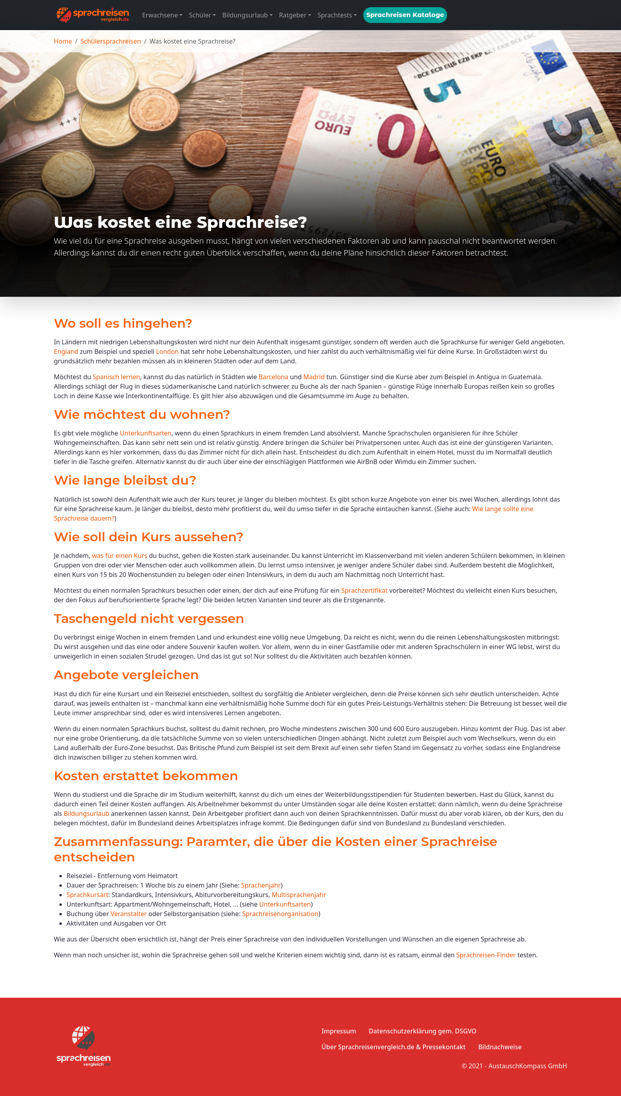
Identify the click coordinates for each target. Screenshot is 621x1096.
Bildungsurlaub (86, 813)
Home (63, 41)
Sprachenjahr (261, 885)
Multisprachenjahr (299, 894)
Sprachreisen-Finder (486, 955)
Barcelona (273, 376)
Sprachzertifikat (364, 590)
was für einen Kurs (119, 555)
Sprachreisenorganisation (280, 913)
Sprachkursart (88, 894)
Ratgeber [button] (293, 15)
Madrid (314, 376)
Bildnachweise (500, 1047)
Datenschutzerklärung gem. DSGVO (422, 1031)
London (167, 351)
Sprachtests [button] (335, 15)
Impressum (339, 1031)
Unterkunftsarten (146, 433)
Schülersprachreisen (110, 41)
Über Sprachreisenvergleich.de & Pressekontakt (394, 1047)
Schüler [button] (200, 15)
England (66, 351)
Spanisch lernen (116, 376)
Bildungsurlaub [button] (245, 15)
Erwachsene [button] (160, 15)
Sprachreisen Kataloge (405, 15)
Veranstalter (128, 913)
